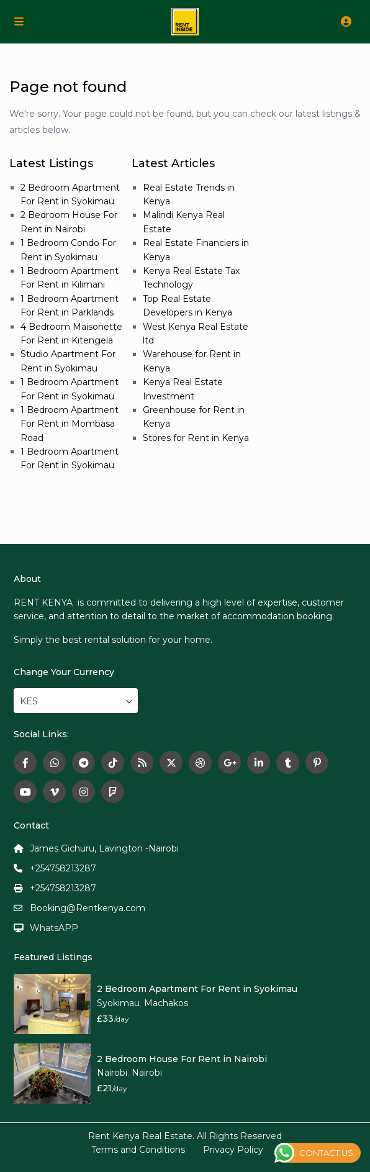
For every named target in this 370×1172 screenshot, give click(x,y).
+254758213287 (63, 868)
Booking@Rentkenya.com (87, 908)
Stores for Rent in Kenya (196, 437)
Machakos (166, 1003)
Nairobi (112, 1072)
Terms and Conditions (138, 1149)
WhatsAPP (54, 928)
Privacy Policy (233, 1149)
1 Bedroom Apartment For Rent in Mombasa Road (69, 423)
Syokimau (118, 1003)
